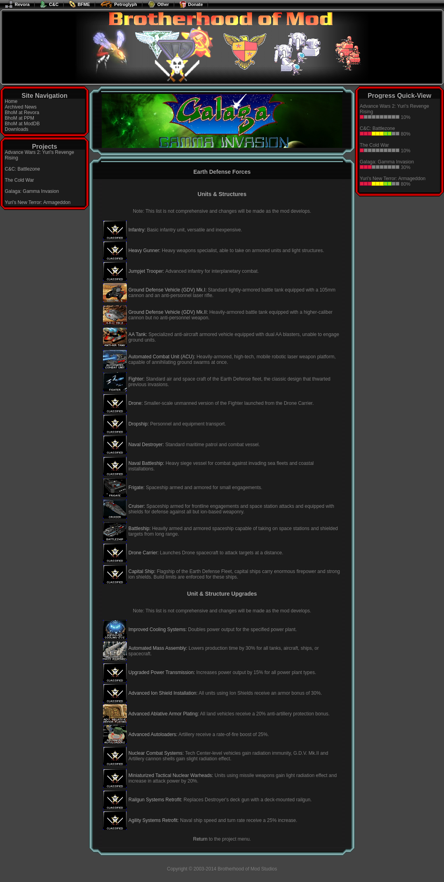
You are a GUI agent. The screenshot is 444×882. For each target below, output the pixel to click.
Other (158, 4)
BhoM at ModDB (22, 123)
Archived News (21, 107)
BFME (79, 4)
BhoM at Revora (22, 112)
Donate (191, 4)
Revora (17, 4)
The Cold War (19, 180)
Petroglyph (118, 4)
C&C (49, 4)
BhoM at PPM (19, 118)
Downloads (16, 129)
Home (11, 101)
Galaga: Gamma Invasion (32, 191)
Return (200, 839)
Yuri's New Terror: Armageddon (37, 202)
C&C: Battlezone (22, 169)
